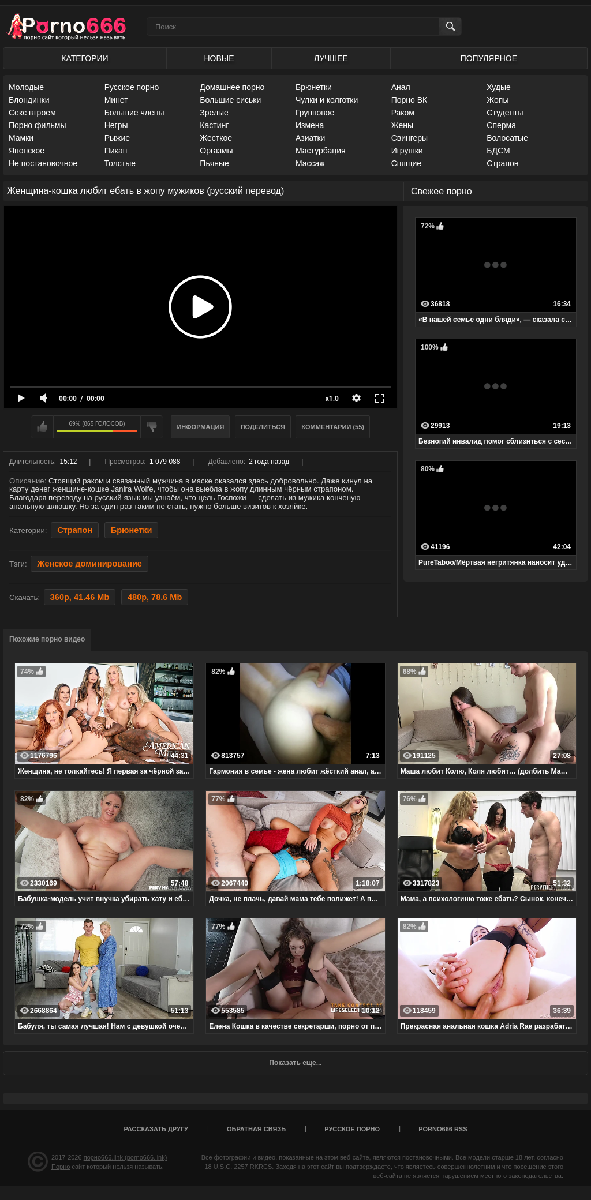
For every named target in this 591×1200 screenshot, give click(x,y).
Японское (26, 150)
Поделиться (263, 426)
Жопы (497, 99)
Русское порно (131, 87)
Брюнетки (314, 87)
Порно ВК (409, 99)
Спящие (406, 163)
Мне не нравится (151, 426)
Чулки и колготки (327, 99)
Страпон (502, 163)
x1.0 (332, 399)
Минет (116, 99)
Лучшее (331, 58)
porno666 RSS (442, 1129)
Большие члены (134, 112)
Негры (116, 125)
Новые (219, 58)
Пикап (116, 150)
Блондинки (29, 99)
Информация (200, 426)
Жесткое (216, 137)
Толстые (120, 163)
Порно (60, 1166)
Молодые (26, 87)
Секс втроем (32, 112)
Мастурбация (321, 150)
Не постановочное (43, 163)
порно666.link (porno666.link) (125, 1157)
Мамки (21, 137)
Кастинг (214, 125)
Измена (310, 125)
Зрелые (214, 112)
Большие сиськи (230, 99)
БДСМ (498, 150)
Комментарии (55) (332, 426)
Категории (84, 58)
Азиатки (310, 137)
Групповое (315, 112)
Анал (400, 87)
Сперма (501, 125)
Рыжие (117, 137)
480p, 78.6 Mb (155, 597)
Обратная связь (256, 1129)
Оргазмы (216, 150)
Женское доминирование (89, 563)
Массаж (310, 163)
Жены (402, 125)
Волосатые (507, 137)
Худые (499, 87)
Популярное (489, 58)
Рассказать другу (156, 1129)
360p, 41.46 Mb (79, 597)
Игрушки (407, 150)
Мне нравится (42, 426)
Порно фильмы (37, 125)
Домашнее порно (232, 87)
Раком (402, 112)
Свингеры (409, 137)
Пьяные (214, 163)
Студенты (505, 112)
